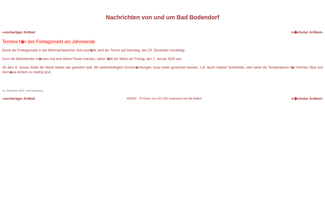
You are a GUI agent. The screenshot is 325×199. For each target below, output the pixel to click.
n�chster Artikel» (307, 32)
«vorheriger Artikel (18, 32)
